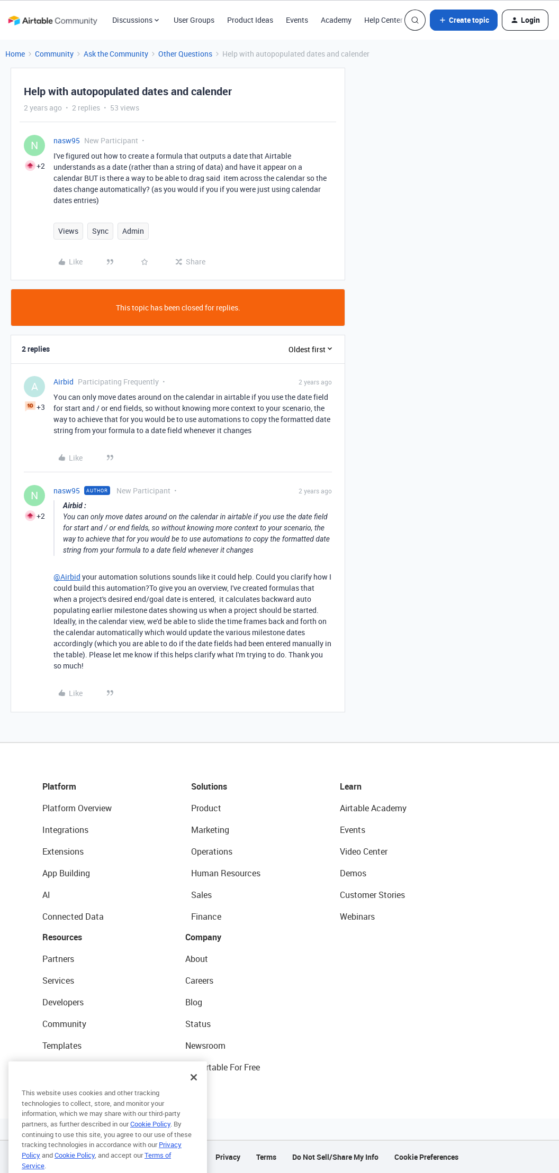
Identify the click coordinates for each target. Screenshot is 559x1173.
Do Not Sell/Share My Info (335, 1157)
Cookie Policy (150, 1138)
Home (15, 54)
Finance (206, 916)
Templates (62, 1045)
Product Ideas (250, 20)
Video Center (363, 851)
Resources (62, 937)
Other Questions (185, 54)
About (196, 959)
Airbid (63, 382)
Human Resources (225, 873)
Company (203, 937)
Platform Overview (77, 808)
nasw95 (66, 140)
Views (68, 231)
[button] (464, 20)
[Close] (193, 1091)
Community (54, 54)
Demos (353, 873)
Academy (336, 20)
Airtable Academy (373, 808)
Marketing (210, 830)
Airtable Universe (74, 1067)
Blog (193, 1002)
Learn (351, 786)
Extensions (63, 851)
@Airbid (66, 577)
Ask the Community (116, 54)
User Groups (194, 20)
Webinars (357, 916)
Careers (199, 980)
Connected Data (73, 916)
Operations (211, 851)
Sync (100, 231)
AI (46, 895)
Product (206, 808)
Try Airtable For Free (222, 1067)
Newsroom (205, 1045)
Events (297, 20)
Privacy (227, 1157)
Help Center (383, 20)
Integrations (65, 830)
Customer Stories (372, 895)
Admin (133, 231)
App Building (66, 873)
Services (58, 980)
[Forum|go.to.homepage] (52, 20)
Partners (58, 959)
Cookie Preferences (426, 1157)
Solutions (209, 786)
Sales (201, 895)
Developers (63, 1002)
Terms (266, 1157)
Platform (59, 786)
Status (198, 1024)
